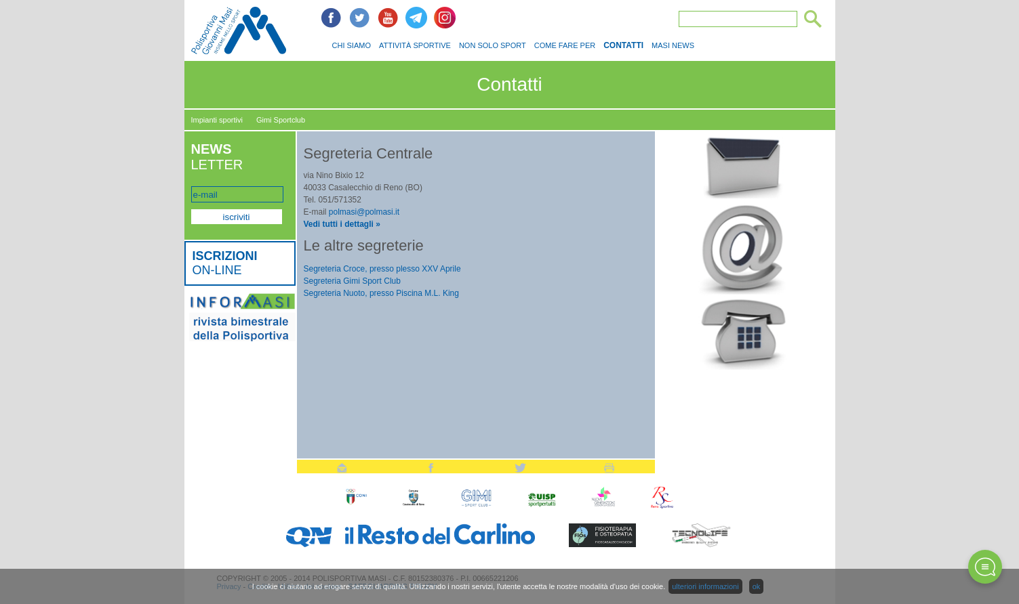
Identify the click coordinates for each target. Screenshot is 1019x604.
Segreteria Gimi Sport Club (352, 281)
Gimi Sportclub (280, 120)
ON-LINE (225, 263)
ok (757, 586)
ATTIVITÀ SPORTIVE (415, 45)
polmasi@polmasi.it (364, 212)
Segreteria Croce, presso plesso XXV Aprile (382, 269)
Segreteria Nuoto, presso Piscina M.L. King (381, 293)
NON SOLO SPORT (492, 45)
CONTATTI (623, 45)
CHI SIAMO (351, 45)
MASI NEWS (673, 45)
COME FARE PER (564, 45)
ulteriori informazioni (705, 586)
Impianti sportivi (217, 120)
